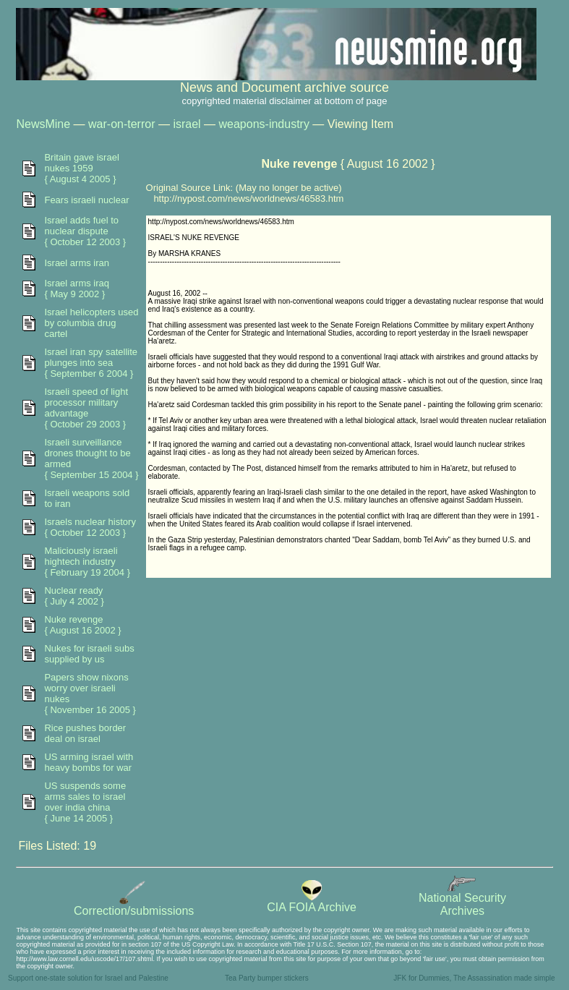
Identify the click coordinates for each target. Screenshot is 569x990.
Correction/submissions (134, 906)
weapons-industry (264, 124)
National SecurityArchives (462, 899)
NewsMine (43, 124)
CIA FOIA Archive (311, 902)
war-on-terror (121, 124)
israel (186, 124)
